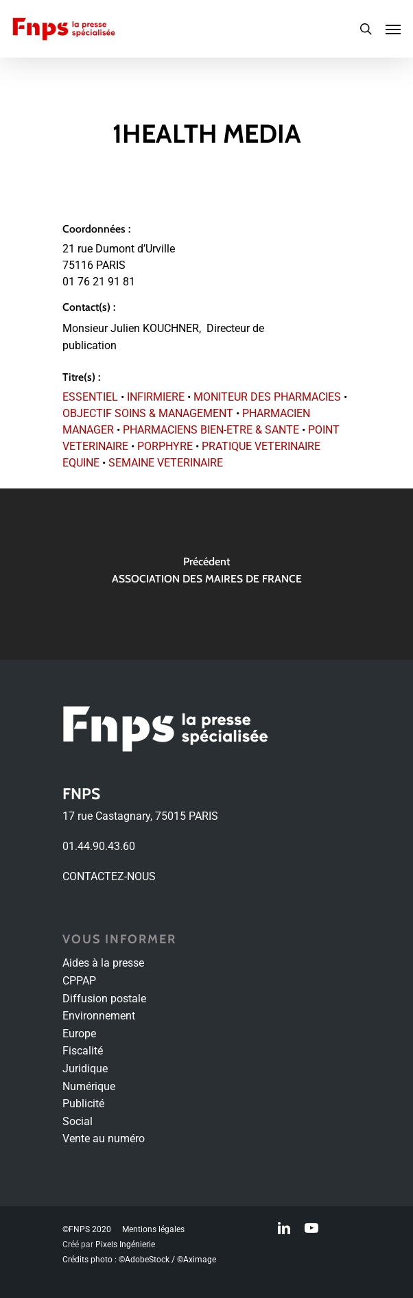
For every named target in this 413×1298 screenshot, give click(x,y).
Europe (79, 1033)
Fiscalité (82, 1050)
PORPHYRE (165, 446)
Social (77, 1121)
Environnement (98, 1015)
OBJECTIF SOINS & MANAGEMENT (147, 413)
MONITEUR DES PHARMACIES (267, 396)
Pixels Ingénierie (125, 1244)
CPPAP (79, 980)
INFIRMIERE (156, 396)
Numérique (88, 1086)
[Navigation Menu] (393, 29)
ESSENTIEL (90, 396)
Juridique (85, 1068)
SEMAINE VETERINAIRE (165, 462)
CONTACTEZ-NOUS (109, 876)
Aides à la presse (103, 962)
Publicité (83, 1103)
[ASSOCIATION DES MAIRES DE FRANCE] (206, 574)
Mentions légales (153, 1229)
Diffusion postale (104, 998)
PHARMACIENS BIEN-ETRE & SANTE (211, 429)
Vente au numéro (103, 1138)
